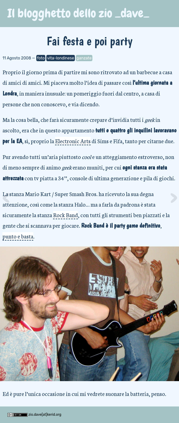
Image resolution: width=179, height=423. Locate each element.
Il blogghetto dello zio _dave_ (78, 13)
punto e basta (18, 236)
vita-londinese (60, 58)
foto (41, 58)
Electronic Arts (73, 141)
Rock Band (65, 215)
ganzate (84, 58)
